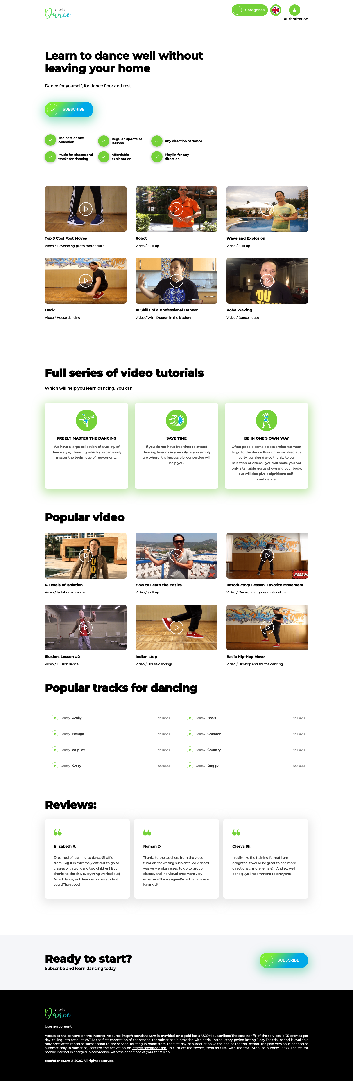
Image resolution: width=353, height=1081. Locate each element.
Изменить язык (276, 10)
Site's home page (58, 1013)
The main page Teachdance (58, 13)
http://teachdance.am (139, 1036)
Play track (55, 718)
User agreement (58, 1027)
